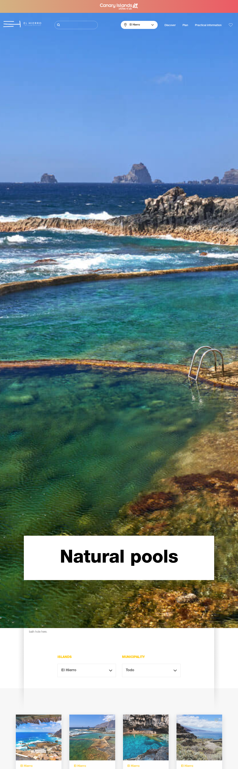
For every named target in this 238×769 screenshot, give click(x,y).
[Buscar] (76, 25)
